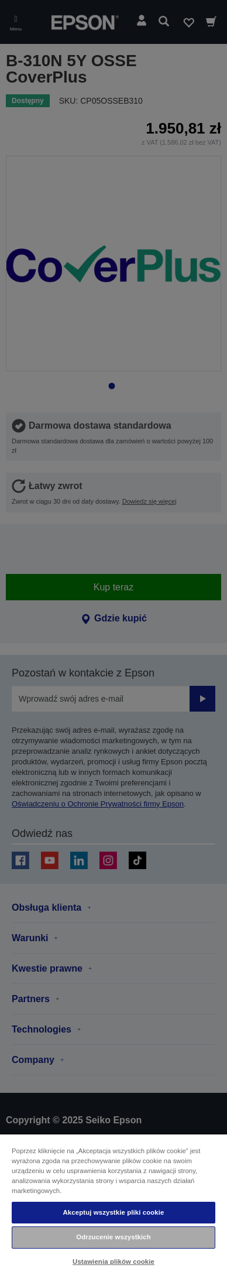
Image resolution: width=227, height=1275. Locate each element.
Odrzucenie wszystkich (113, 1236)
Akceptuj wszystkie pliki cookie (113, 1212)
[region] (113, 1204)
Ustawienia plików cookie (113, 1261)
